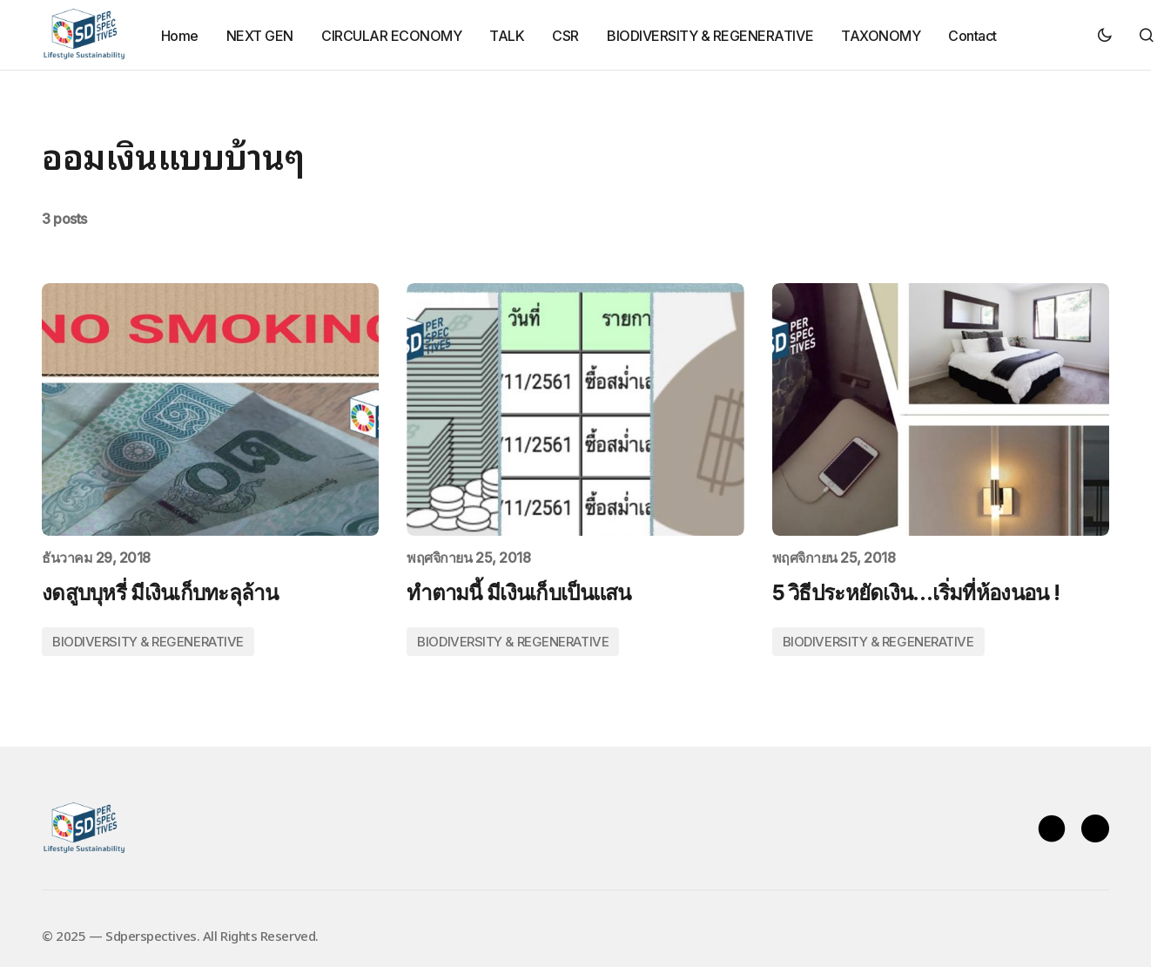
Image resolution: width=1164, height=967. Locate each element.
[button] (1104, 34)
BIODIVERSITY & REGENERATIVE (148, 641)
